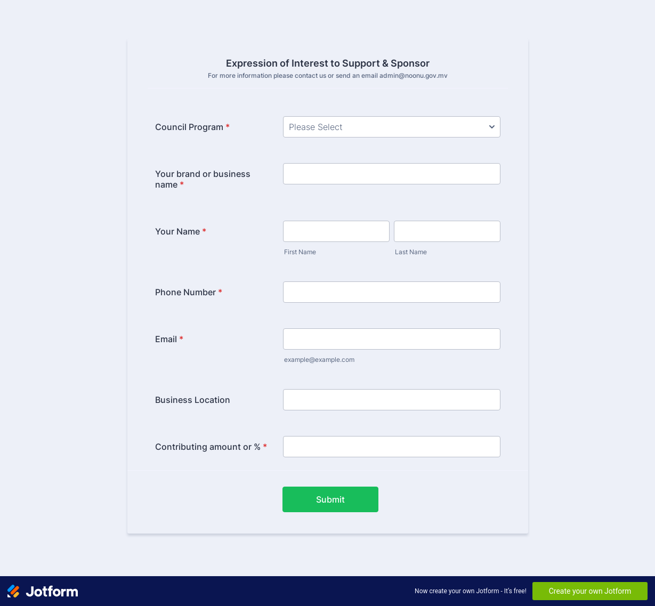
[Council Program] (391, 127)
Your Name (180, 231)
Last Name (411, 252)
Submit (330, 499)
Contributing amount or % (211, 446)
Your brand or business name (202, 179)
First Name (300, 252)
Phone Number (188, 292)
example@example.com (319, 359)
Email (169, 339)
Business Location (192, 399)
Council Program (192, 127)
